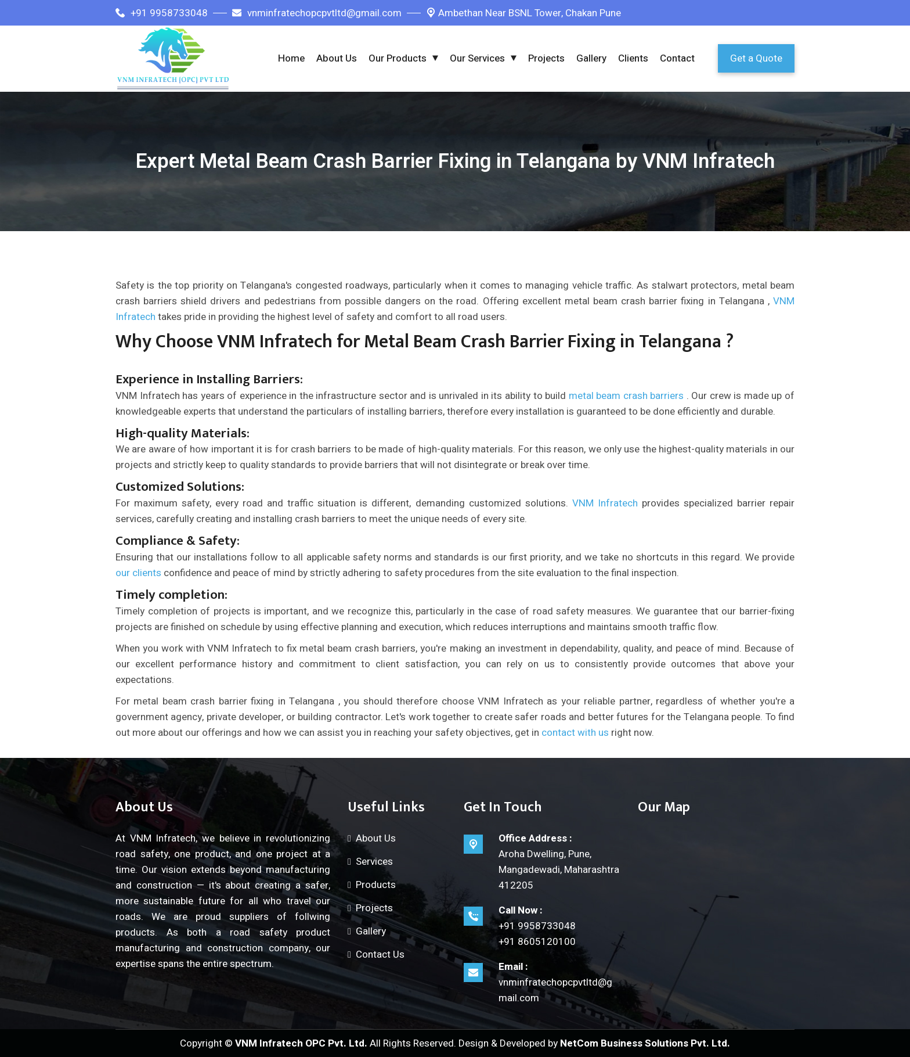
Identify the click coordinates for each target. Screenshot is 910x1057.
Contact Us (380, 954)
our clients (138, 573)
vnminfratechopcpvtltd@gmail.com (317, 13)
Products (376, 885)
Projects (546, 58)
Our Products (398, 58)
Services (374, 861)
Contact (677, 58)
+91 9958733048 (161, 13)
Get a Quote (756, 58)
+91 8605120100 (537, 941)
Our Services (477, 58)
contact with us (575, 732)
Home (291, 58)
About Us (336, 58)
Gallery (591, 58)
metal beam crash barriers (626, 396)
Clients (633, 58)
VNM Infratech (605, 503)
